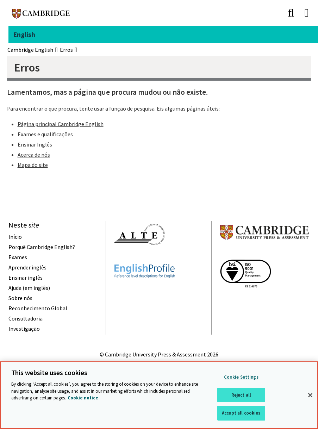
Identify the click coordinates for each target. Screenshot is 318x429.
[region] (159, 395)
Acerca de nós (34, 154)
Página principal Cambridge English (61, 124)
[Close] (310, 395)
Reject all (241, 395)
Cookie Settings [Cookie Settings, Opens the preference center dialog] (241, 377)
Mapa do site (33, 164)
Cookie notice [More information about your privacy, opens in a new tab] (83, 398)
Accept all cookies (241, 413)
